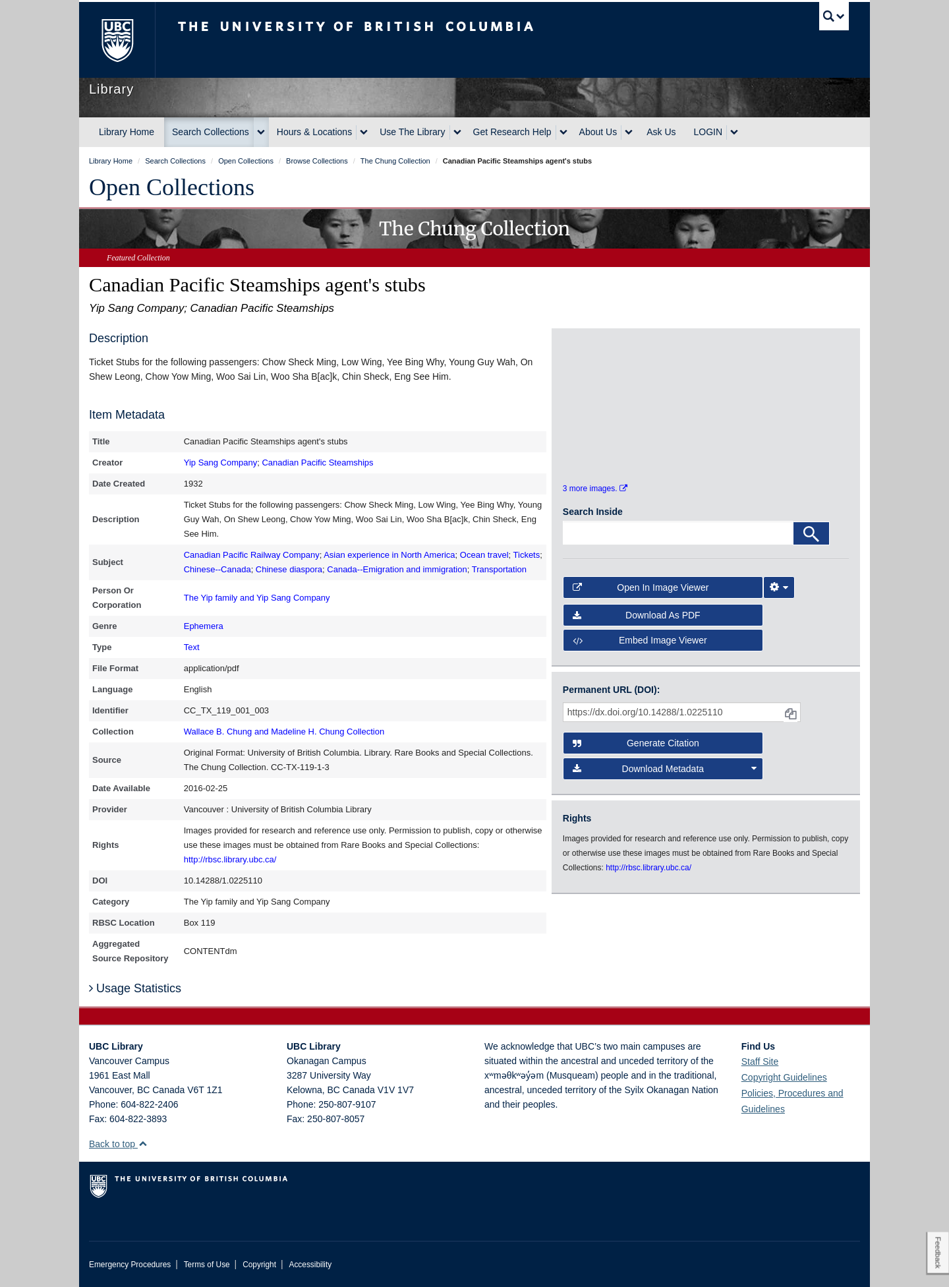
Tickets (526, 555)
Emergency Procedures (130, 1264)
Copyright (259, 1264)
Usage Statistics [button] (135, 988)
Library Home (126, 132)
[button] (143, 1144)
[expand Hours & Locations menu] (364, 132)
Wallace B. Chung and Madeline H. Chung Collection (284, 731)
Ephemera (203, 626)
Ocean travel (484, 555)
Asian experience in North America (389, 555)
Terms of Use (207, 1264)
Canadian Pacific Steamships (317, 462)
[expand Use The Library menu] (457, 132)
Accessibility (310, 1264)
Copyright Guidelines (784, 1077)
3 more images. (595, 495)
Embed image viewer (640, 647)
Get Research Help (512, 132)
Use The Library (412, 132)
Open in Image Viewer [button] (641, 594)
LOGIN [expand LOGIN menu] (708, 132)
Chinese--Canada (217, 569)
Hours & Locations (314, 132)
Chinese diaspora (289, 569)
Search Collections (210, 132)
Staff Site (760, 1061)
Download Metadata (665, 776)
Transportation (499, 569)
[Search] (811, 541)
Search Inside (593, 519)
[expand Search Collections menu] (261, 132)
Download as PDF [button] (637, 622)
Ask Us (661, 132)
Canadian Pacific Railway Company (252, 555)
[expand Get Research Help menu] (563, 132)
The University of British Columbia (117, 40)
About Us (598, 132)
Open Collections (171, 187)
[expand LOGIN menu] (734, 132)
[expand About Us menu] (629, 132)
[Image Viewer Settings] (779, 595)
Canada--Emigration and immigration (397, 569)
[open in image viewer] (598, 376)
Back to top (118, 1144)
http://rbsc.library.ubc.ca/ (230, 859)
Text (192, 647)
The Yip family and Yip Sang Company (257, 598)
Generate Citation (636, 751)
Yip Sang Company (221, 462)
